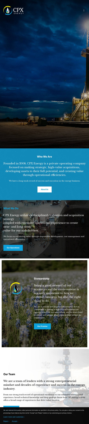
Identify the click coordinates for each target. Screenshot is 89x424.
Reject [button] (5, 421)
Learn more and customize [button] (13, 417)
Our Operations (13, 248)
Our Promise (42, 326)
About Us (44, 189)
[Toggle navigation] (84, 11)
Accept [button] (14, 421)
